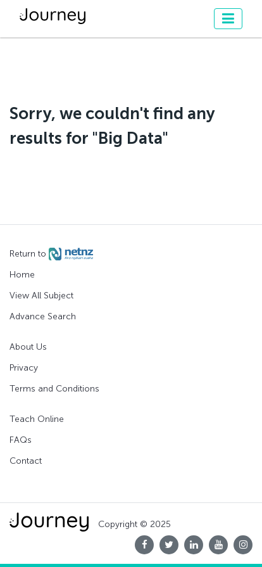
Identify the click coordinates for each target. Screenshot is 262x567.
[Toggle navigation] (228, 18)
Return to (51, 254)
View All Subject (41, 295)
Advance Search (42, 316)
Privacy (23, 367)
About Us (28, 346)
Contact (25, 461)
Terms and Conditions (54, 388)
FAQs (20, 440)
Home (22, 274)
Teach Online (36, 419)
